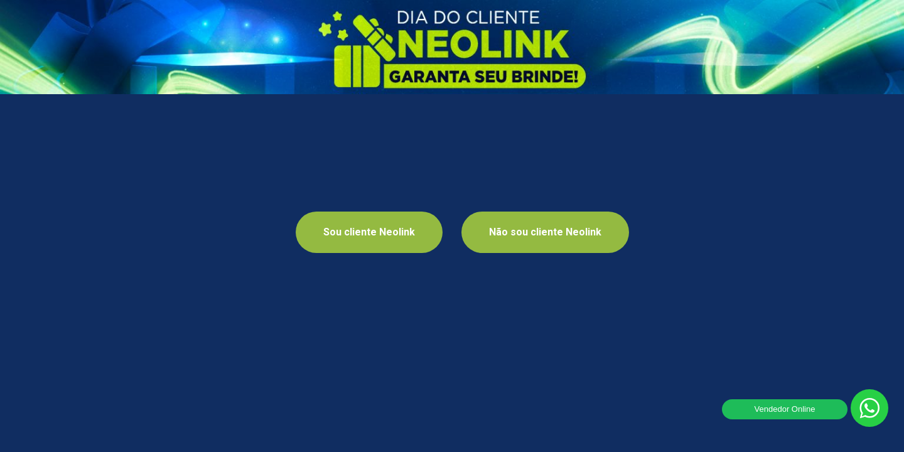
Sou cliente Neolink (369, 232)
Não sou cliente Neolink (545, 232)
